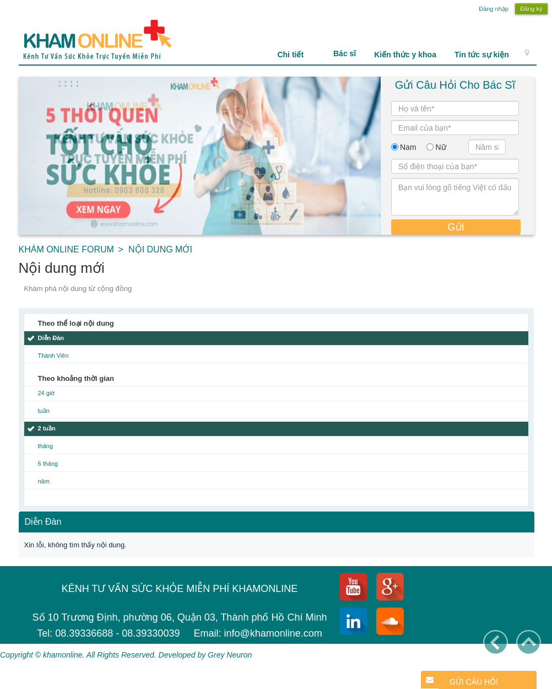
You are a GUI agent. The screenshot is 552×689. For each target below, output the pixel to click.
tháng (45, 446)
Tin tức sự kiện (481, 54)
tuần (44, 410)
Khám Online (518, 577)
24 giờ (46, 393)
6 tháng (48, 463)
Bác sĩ (344, 53)
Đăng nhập (493, 9)
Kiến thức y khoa (405, 54)
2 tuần (47, 428)
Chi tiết (296, 54)
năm (44, 481)
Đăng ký (531, 9)
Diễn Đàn (51, 338)
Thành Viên (53, 355)
